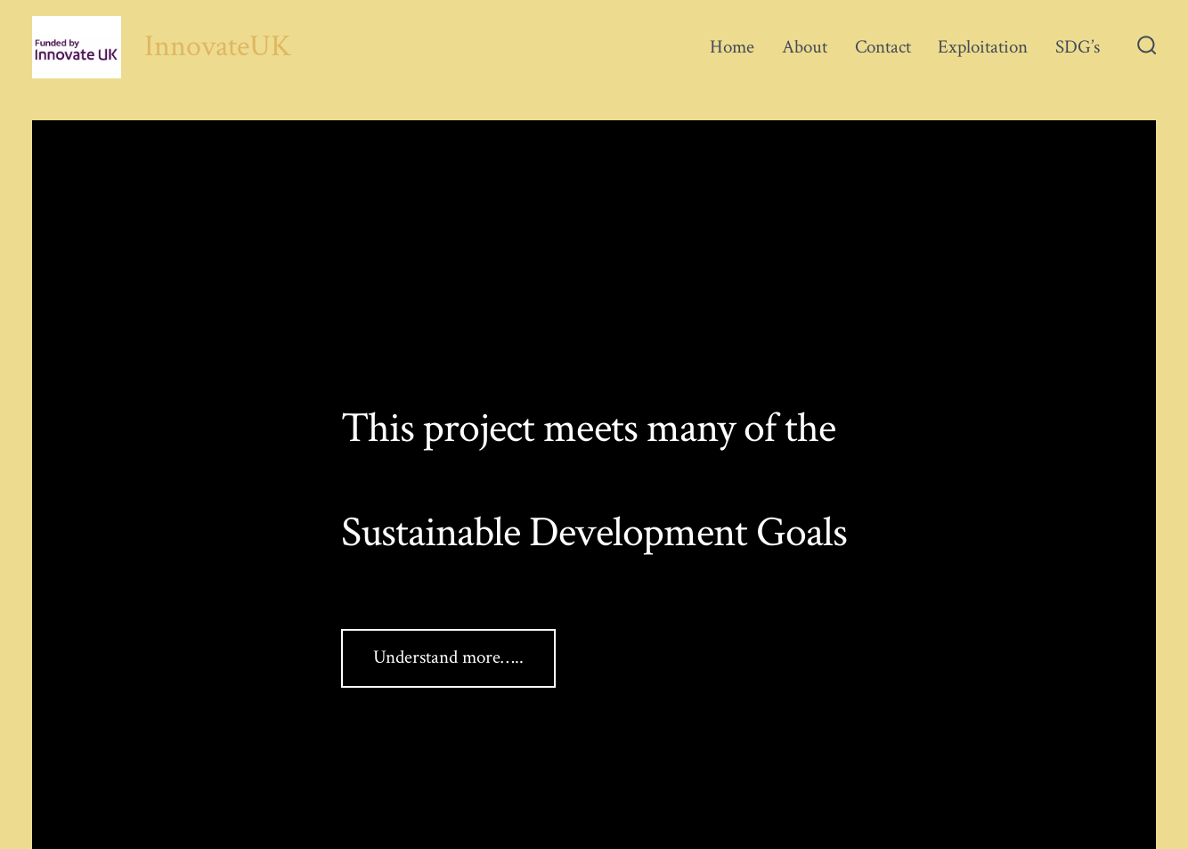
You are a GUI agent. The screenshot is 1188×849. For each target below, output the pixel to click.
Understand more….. (448, 657)
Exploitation (983, 47)
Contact (883, 47)
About (804, 47)
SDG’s (1077, 47)
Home (732, 47)
